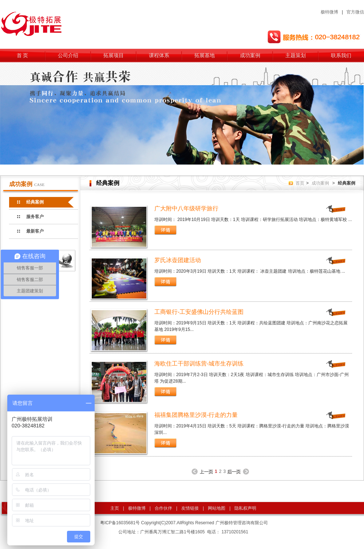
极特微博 (329, 12)
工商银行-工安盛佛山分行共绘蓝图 (199, 312)
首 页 (22, 55)
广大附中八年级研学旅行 (186, 208)
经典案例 (35, 202)
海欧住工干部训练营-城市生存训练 (199, 363)
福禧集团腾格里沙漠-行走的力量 (196, 415)
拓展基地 (204, 55)
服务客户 (35, 216)
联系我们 (341, 55)
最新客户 (35, 231)
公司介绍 (68, 55)
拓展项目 (113, 55)
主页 (114, 508)
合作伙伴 (163, 508)
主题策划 (295, 55)
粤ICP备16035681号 (120, 522)
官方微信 (355, 12)
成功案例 (250, 55)
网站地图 (216, 508)
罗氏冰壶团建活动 (177, 260)
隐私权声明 (245, 508)
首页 (300, 183)
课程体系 (159, 55)
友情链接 (190, 508)
